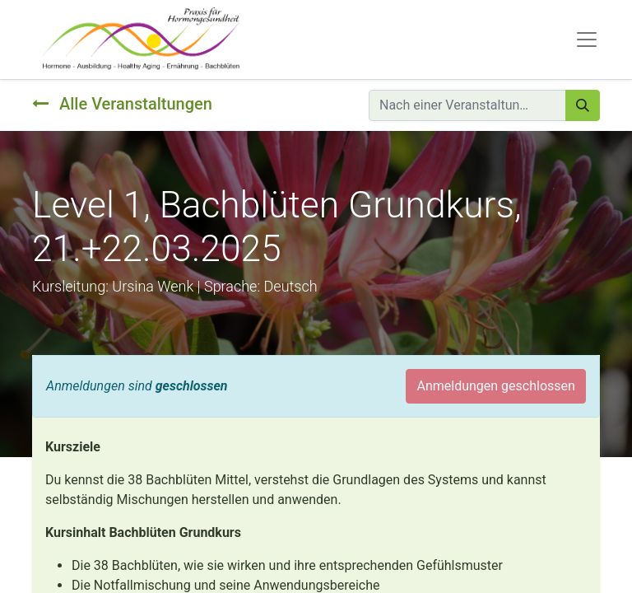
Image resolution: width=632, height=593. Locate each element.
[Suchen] (582, 105)
